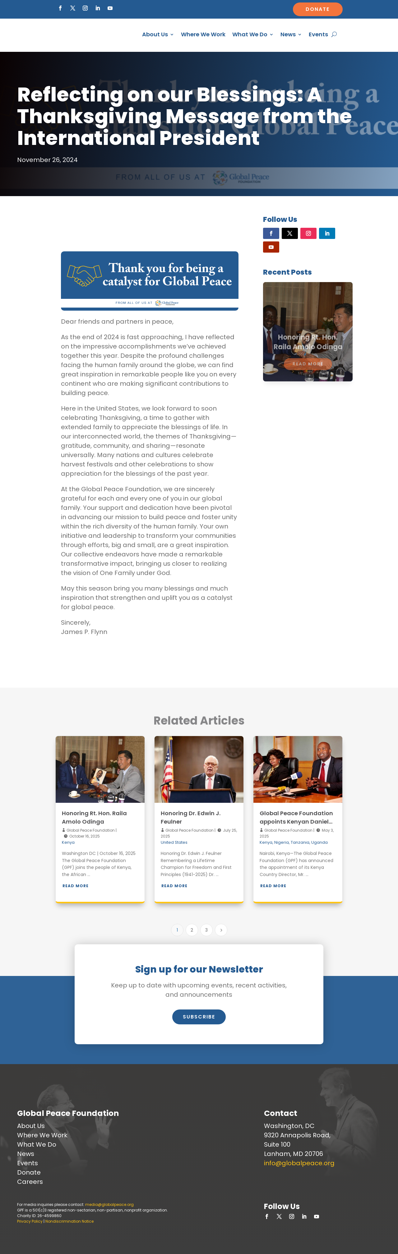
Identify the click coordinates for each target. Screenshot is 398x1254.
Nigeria (281, 842)
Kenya (68, 842)
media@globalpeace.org (109, 1204)
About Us (155, 34)
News (288, 34)
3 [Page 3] (206, 930)
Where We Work (203, 34)
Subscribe (199, 1016)
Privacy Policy (30, 1221)
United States (174, 842)
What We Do (249, 34)
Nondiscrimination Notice (69, 1221)
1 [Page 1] (177, 930)
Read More (75, 885)
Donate (318, 9)
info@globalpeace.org (299, 1163)
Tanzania (300, 842)
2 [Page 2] (192, 930)
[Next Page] (221, 930)
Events (318, 34)
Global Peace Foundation (90, 830)
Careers (30, 1181)
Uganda (319, 842)
